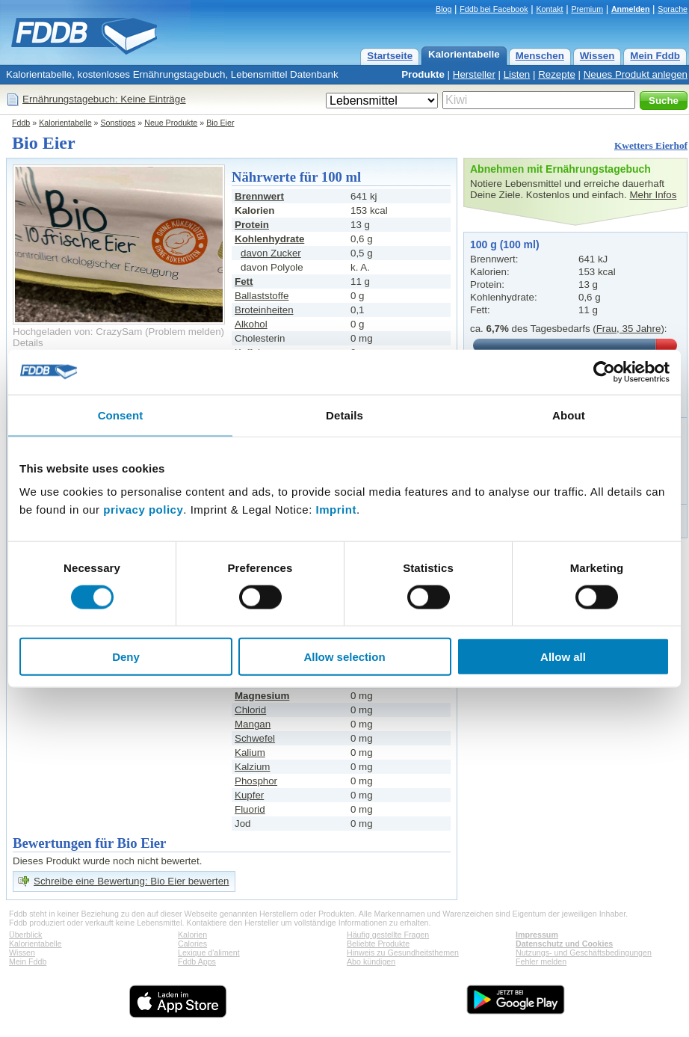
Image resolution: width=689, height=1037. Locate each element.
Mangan (253, 724)
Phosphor (256, 781)
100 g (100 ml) (505, 244)
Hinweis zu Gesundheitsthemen (403, 952)
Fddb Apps (197, 961)
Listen (517, 74)
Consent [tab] (120, 414)
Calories (192, 943)
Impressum (537, 934)
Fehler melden (541, 961)
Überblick (25, 934)
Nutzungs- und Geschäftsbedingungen (584, 952)
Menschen (540, 55)
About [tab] (568, 414)
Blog (443, 8)
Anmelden (630, 8)
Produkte (423, 74)
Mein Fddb (655, 55)
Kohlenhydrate (269, 238)
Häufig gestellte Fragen (388, 934)
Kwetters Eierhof (651, 145)
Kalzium (252, 766)
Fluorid (250, 809)
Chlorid (250, 710)
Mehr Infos (652, 194)
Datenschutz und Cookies (564, 943)
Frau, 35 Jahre (628, 328)
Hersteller (474, 74)
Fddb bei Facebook (494, 8)
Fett (244, 281)
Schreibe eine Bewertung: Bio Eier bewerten (131, 881)
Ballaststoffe (261, 295)
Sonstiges (118, 122)
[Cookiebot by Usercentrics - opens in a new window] (604, 371)
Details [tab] (344, 414)
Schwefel (255, 738)
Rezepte (556, 74)
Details (28, 342)
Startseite (390, 55)
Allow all (563, 656)
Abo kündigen (371, 961)
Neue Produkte (170, 122)
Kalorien (192, 934)
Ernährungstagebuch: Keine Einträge (104, 99)
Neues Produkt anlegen (636, 74)
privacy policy (143, 509)
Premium (587, 8)
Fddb (21, 122)
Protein (252, 224)
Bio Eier (220, 122)
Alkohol (251, 324)
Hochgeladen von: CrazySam (77, 331)
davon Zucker (271, 253)
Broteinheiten (264, 310)
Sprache (673, 8)
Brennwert (259, 196)
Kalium (250, 752)
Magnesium (262, 695)
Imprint (336, 509)
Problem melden (185, 331)
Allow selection (344, 656)
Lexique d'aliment (209, 952)
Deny (126, 656)
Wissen (597, 55)
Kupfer (249, 795)
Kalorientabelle (464, 54)
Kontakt (549, 8)
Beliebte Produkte (378, 943)
